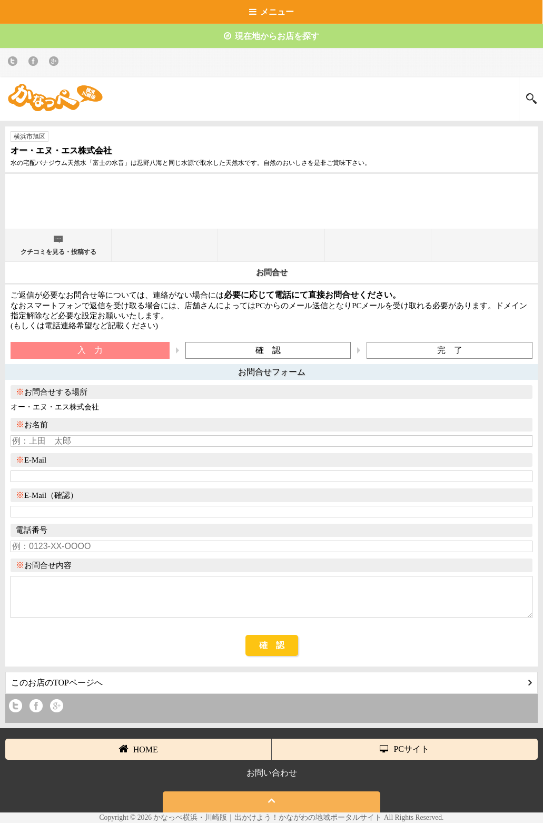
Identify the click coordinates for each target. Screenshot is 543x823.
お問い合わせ (271, 772)
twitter (14, 63)
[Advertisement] (271, 205)
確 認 (271, 645)
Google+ (55, 63)
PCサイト (404, 748)
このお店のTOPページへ (271, 683)
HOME (138, 748)
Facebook (35, 63)
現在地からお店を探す (271, 36)
